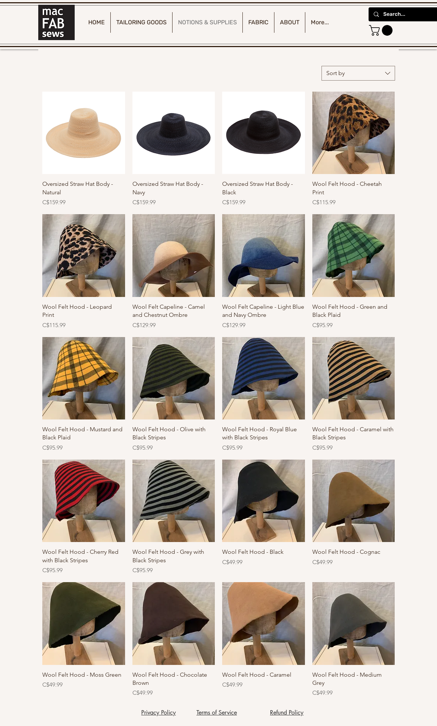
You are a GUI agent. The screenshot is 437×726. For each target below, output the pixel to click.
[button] (382, 30)
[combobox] (358, 73)
